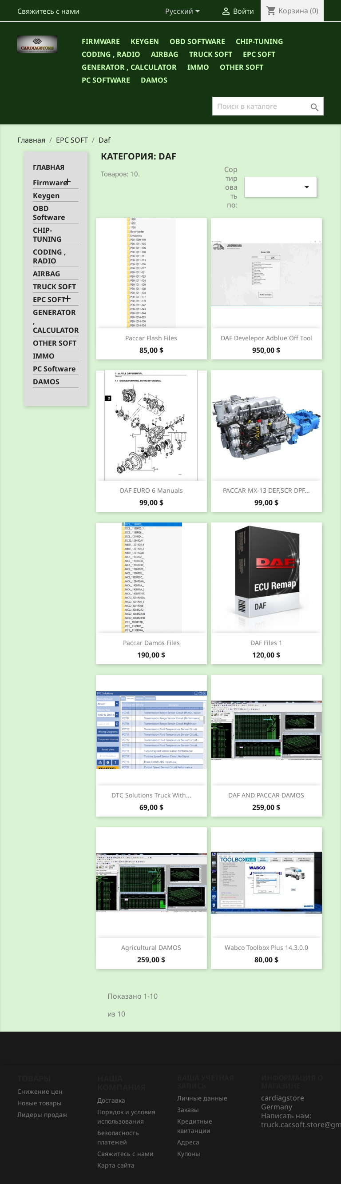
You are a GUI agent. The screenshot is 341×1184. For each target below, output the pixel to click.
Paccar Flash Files (151, 338)
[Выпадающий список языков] (184, 12)
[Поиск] (268, 106)
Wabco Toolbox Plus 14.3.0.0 (266, 947)
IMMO (198, 67)
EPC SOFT (259, 54)
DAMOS (154, 80)
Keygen (145, 41)
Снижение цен (40, 1091)
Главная (48, 167)
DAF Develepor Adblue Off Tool (266, 338)
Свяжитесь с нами (48, 11)
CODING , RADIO (111, 54)
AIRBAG (164, 54)
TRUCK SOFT (210, 54)
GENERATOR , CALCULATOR (129, 67)
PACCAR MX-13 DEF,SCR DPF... (266, 490)
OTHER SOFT (241, 67)
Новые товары (39, 1103)
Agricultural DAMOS (151, 947)
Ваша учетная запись (205, 1082)
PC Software (106, 80)
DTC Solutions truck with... (151, 795)
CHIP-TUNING (259, 41)
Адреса (188, 1142)
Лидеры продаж (42, 1114)
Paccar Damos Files (151, 642)
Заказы (188, 1109)
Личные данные (202, 1098)
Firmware (101, 41)
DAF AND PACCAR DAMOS (266, 795)
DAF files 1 (266, 642)
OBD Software (197, 41)
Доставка (111, 1100)
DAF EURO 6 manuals (151, 490)
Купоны (188, 1153)
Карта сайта (116, 1165)
